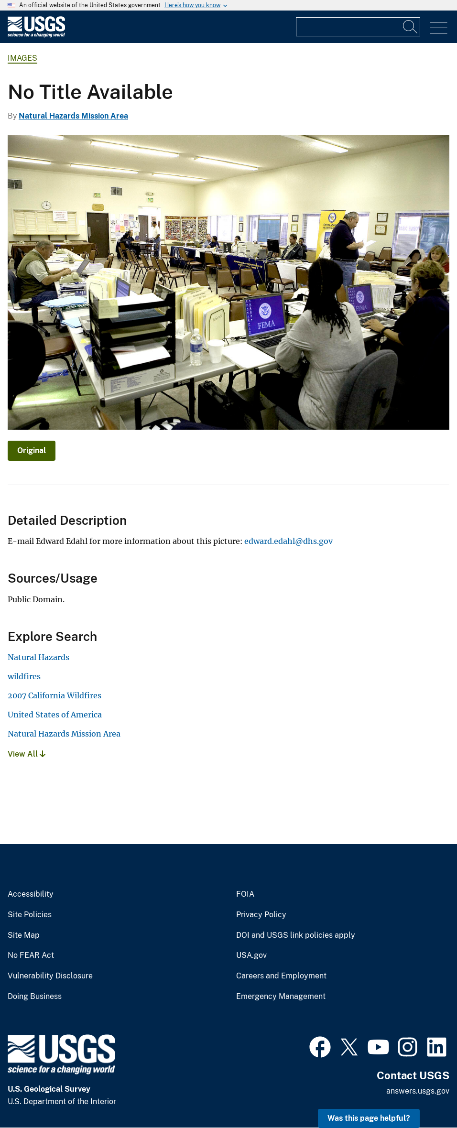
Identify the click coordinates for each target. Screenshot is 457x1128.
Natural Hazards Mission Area (73, 115)
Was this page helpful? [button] (368, 1118)
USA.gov (251, 955)
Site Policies (30, 915)
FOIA (245, 894)
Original (31, 450)
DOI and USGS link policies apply (295, 935)
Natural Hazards (38, 657)
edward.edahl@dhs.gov (288, 541)
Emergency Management (281, 996)
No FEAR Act (31, 955)
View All (26, 754)
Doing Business (35, 996)
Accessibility (31, 894)
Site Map (24, 935)
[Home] (36, 35)
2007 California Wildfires (54, 695)
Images (22, 58)
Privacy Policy (261, 915)
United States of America (55, 714)
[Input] (358, 26)
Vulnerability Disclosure (50, 976)
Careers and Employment (281, 976)
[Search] (410, 26)
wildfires (24, 676)
